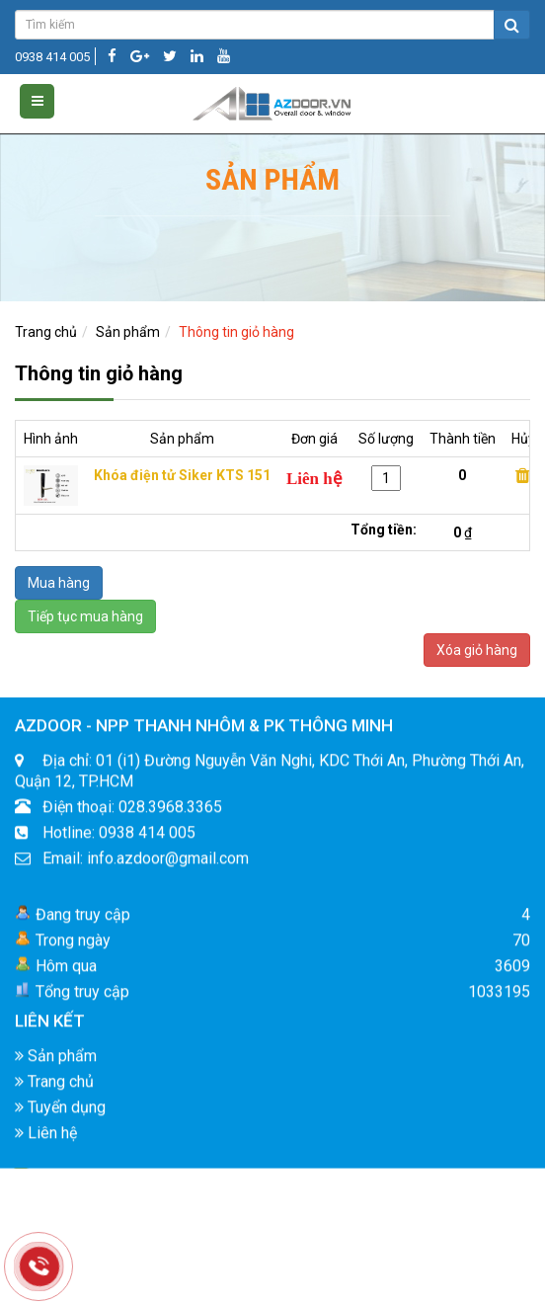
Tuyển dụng (60, 1122)
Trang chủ (46, 332)
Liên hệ (46, 1148)
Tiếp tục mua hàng (85, 616)
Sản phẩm (128, 332)
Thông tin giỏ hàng (236, 332)
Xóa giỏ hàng (476, 650)
